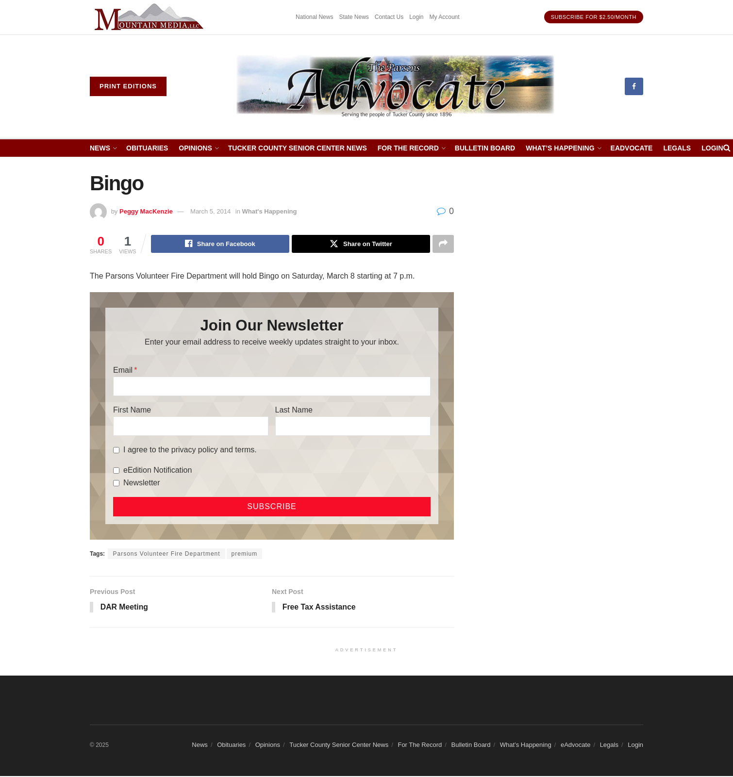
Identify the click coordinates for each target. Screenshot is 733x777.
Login (416, 17)
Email (123, 370)
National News (314, 17)
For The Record (408, 148)
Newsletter (141, 483)
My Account (445, 17)
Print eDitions (128, 86)
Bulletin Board (485, 148)
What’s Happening (560, 148)
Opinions (195, 148)
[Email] (272, 387)
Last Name (294, 410)
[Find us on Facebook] (634, 86)
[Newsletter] (116, 483)
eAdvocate (632, 148)
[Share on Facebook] (220, 244)
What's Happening (269, 211)
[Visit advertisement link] (150, 17)
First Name (132, 410)
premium (245, 554)
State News (353, 17)
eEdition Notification (157, 470)
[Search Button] (727, 148)
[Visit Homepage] (395, 86)
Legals (677, 148)
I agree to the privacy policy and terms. (190, 450)
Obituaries (147, 148)
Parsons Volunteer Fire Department (166, 554)
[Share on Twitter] (361, 244)
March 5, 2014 (210, 211)
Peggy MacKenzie (146, 211)
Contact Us (389, 17)
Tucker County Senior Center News (297, 148)
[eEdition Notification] (116, 471)
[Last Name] (353, 426)
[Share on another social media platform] (443, 244)
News (100, 148)
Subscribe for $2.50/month (593, 17)
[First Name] (190, 426)
